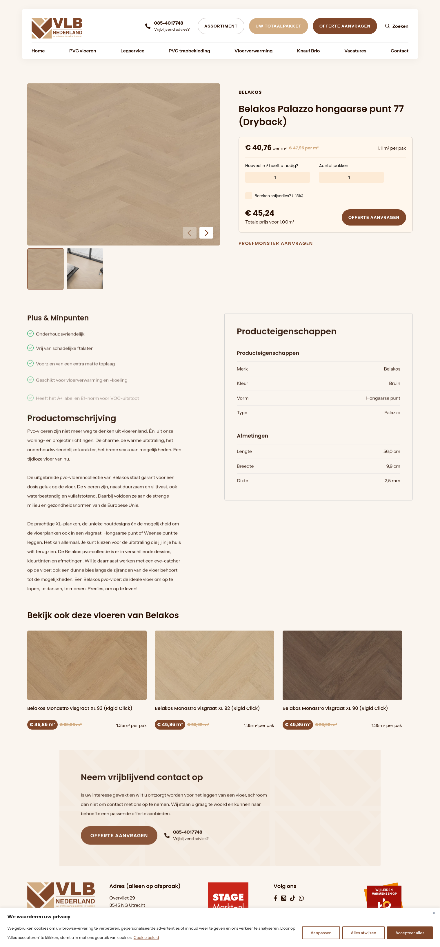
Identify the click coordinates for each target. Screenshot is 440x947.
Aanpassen (321, 932)
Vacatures (355, 51)
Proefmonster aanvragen (276, 244)
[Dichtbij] (433, 912)
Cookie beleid (146, 937)
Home (38, 51)
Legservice (132, 51)
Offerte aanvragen (344, 26)
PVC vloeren (82, 51)
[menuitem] (38, 51)
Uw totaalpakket (278, 26)
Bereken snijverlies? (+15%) (278, 199)
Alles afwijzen (363, 932)
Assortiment (221, 26)
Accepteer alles (409, 932)
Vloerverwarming (253, 51)
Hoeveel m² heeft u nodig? (271, 170)
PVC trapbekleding (189, 51)
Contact (399, 51)
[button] (206, 233)
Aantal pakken (333, 170)
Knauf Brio (308, 51)
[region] (220, 927)
